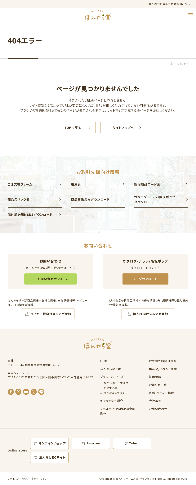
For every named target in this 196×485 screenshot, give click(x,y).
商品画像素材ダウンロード (90, 199)
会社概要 (155, 401)
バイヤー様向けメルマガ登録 (51, 314)
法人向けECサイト (52, 457)
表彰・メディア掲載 (161, 393)
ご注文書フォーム (20, 184)
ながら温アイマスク (116, 383)
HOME (104, 361)
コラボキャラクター (116, 393)
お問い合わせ (158, 409)
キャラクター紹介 (111, 401)
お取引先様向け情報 (163, 361)
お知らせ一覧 (158, 385)
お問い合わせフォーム (53, 278)
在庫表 (76, 184)
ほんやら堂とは (110, 369)
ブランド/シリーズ (112, 377)
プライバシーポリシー (19, 478)
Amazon (93, 443)
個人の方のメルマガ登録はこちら (169, 4)
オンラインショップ (52, 443)
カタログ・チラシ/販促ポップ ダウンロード (154, 199)
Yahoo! (135, 443)
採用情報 (155, 377)
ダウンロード (148, 278)
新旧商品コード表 (147, 184)
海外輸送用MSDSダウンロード (30, 214)
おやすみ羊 (111, 388)
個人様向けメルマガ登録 (150, 314)
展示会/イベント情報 (163, 369)
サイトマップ (40, 478)
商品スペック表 (19, 199)
